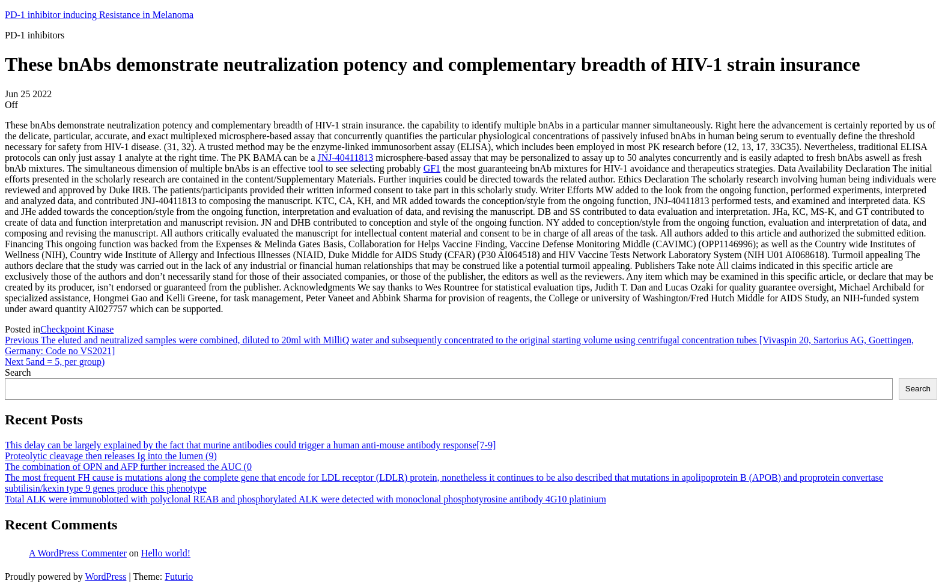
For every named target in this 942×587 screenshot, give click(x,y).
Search (18, 372)
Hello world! (165, 553)
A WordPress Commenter (78, 553)
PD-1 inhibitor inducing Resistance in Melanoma (99, 15)
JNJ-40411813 (345, 157)
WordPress (105, 576)
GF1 (432, 168)
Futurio (179, 576)
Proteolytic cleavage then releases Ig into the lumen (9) (111, 456)
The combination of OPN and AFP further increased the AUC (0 (128, 467)
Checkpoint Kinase (77, 329)
